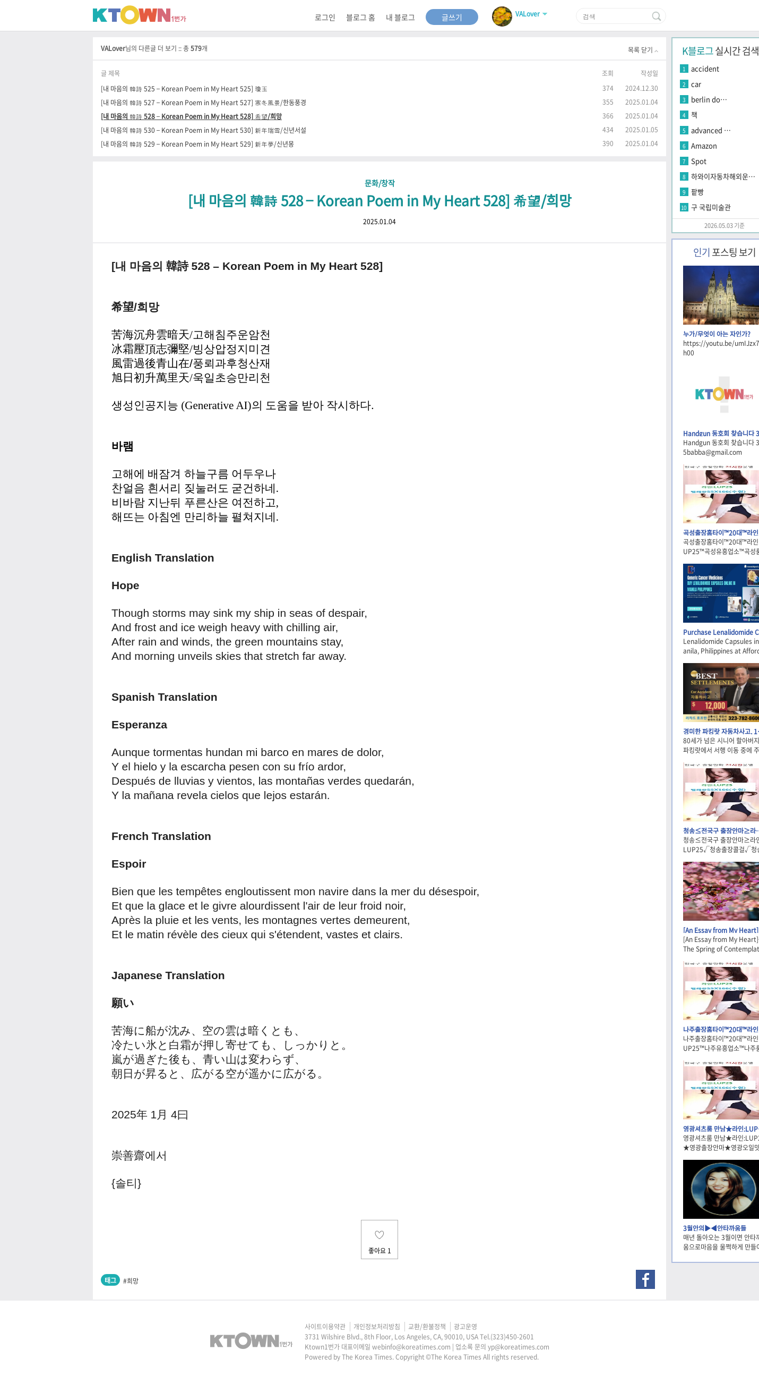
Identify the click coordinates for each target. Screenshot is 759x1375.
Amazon (704, 145)
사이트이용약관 (325, 1326)
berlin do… (709, 99)
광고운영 (465, 1326)
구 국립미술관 (711, 207)
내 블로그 (400, 17)
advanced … (711, 130)
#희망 (131, 1281)
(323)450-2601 (512, 1337)
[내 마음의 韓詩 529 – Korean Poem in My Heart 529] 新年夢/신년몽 (197, 143)
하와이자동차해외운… (723, 176)
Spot (698, 161)
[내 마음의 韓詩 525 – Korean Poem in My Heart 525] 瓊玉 (184, 88)
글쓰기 (452, 17)
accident (705, 68)
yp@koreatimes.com (518, 1347)
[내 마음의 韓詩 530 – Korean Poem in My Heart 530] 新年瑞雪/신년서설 (203, 129)
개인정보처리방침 (376, 1326)
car (696, 84)
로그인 (325, 17)
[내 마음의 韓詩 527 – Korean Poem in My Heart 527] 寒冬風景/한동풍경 (203, 102)
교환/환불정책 (427, 1326)
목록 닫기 (643, 50)
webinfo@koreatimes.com (411, 1347)
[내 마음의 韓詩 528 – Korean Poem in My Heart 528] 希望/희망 (191, 116)
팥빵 (697, 191)
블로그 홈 (360, 17)
